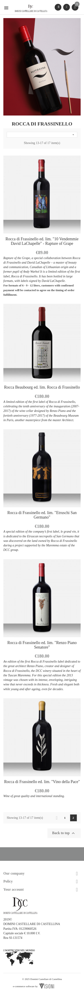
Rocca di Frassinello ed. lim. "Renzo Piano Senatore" (42, 644)
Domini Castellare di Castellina (46, 979)
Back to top (64, 833)
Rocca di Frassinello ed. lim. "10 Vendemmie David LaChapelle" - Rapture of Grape (42, 241)
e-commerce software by (25, 986)
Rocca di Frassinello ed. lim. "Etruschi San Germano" (42, 514)
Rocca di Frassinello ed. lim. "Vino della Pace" (42, 781)
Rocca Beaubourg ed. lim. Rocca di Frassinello (42, 387)
